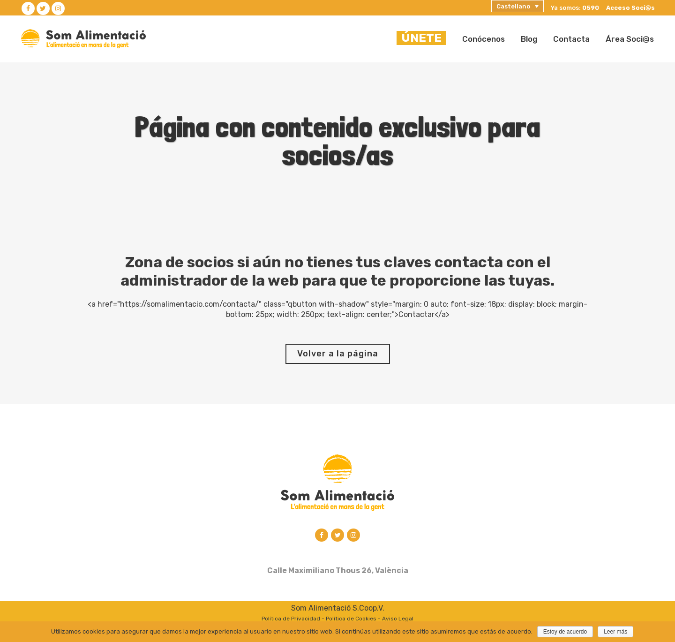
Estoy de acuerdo (565, 631)
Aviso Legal (397, 619)
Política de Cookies (351, 619)
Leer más (615, 631)
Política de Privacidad (291, 619)
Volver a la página (337, 353)
